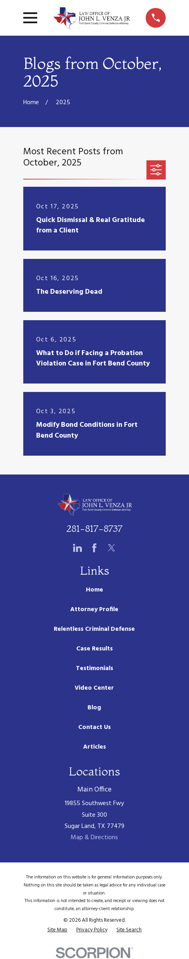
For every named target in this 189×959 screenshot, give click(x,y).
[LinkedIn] (77, 547)
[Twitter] (111, 547)
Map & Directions (94, 837)
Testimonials (94, 668)
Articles (94, 747)
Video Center (94, 688)
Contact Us (94, 727)
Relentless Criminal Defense (94, 629)
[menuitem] (57, 930)
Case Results (94, 649)
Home (94, 590)
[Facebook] (94, 547)
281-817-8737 (94, 528)
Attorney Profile (94, 609)
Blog (94, 708)
